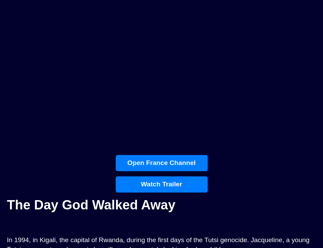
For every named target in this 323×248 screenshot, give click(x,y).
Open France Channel (161, 162)
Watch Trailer (161, 184)
